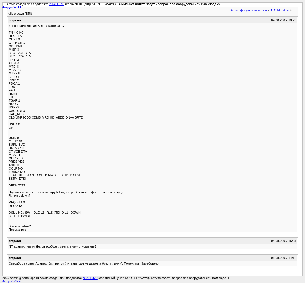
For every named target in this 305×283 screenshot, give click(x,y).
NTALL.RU (56, 4)
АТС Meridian (279, 10)
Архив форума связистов (249, 10)
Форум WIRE (12, 7)
